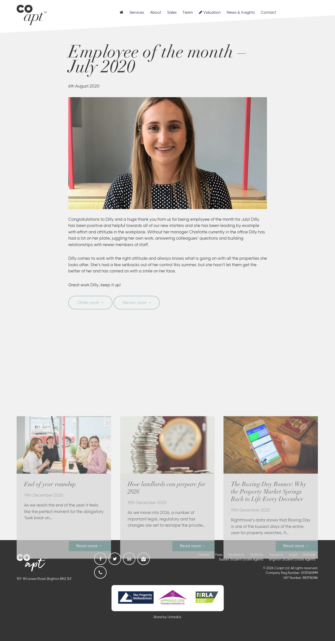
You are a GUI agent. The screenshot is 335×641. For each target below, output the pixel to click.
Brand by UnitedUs (167, 617)
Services (136, 13)
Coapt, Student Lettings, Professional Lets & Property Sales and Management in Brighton (31, 14)
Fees (219, 554)
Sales (172, 13)
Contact (268, 13)
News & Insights (241, 13)
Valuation (210, 12)
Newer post (135, 302)
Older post (88, 302)
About (155, 13)
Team (188, 13)
